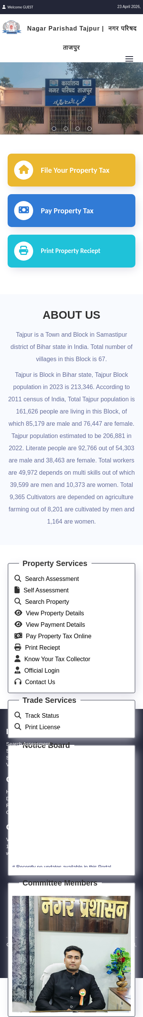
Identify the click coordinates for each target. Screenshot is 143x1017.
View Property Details (55, 613)
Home (12, 792)
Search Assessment (52, 579)
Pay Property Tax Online (59, 636)
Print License (43, 727)
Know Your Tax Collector (57, 659)
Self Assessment (46, 590)
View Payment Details (55, 624)
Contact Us (40, 682)
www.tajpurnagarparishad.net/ (39, 853)
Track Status (42, 715)
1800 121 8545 (22, 846)
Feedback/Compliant (28, 805)
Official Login (41, 670)
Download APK (22, 798)
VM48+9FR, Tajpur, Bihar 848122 (42, 839)
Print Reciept (42, 647)
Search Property (47, 602)
